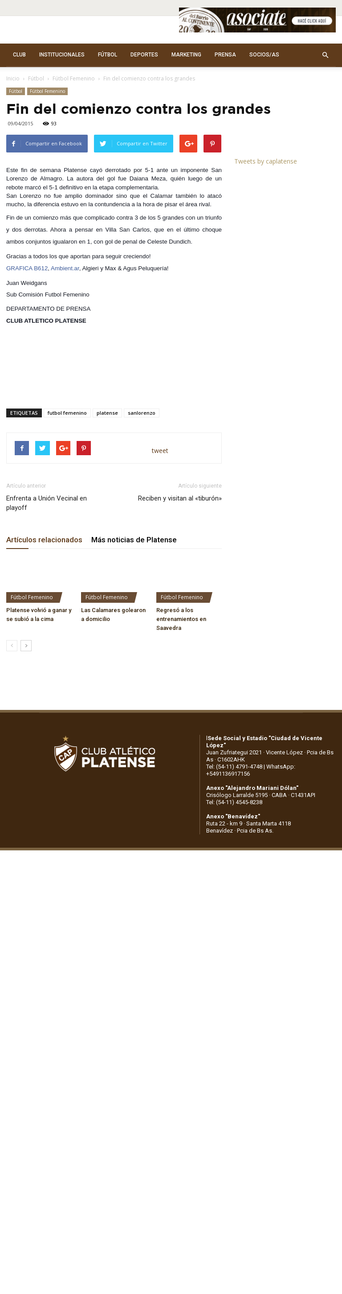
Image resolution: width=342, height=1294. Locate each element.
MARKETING (186, 55)
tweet (160, 450)
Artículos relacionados (44, 539)
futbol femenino (67, 412)
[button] (325, 55)
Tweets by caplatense (265, 161)
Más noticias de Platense (134, 539)
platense (107, 412)
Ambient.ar (65, 268)
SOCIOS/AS (264, 55)
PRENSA (225, 55)
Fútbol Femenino (74, 78)
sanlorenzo (141, 412)
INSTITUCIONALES (62, 55)
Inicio (13, 78)
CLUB (19, 55)
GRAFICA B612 (27, 268)
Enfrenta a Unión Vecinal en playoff (46, 503)
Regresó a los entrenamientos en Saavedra (181, 619)
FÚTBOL (107, 55)
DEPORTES (144, 55)
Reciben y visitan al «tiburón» (180, 498)
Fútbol (36, 78)
